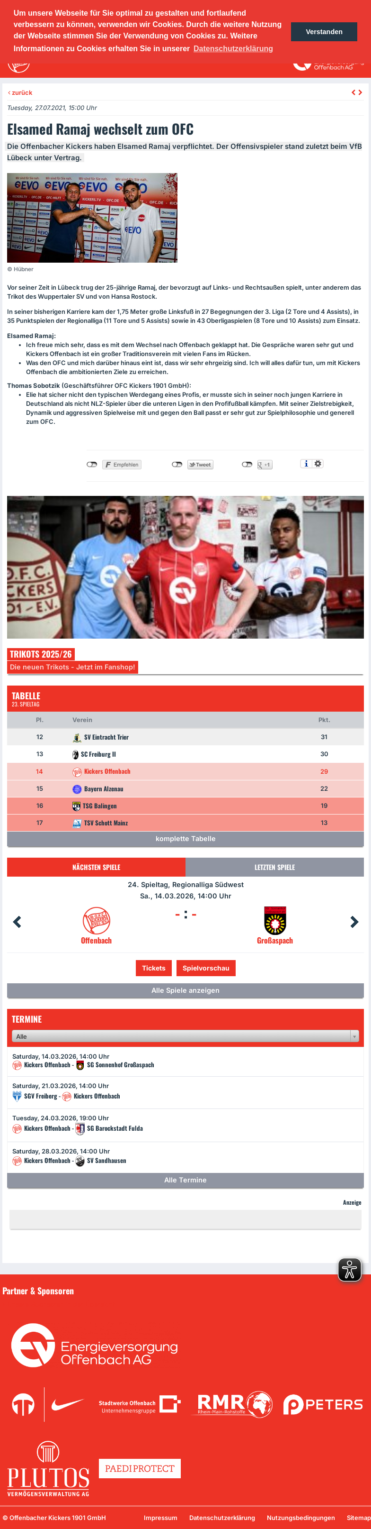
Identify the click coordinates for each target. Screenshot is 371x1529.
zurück (20, 92)
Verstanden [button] (324, 32)
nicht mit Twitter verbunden (177, 464)
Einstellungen (318, 463)
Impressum (160, 1517)
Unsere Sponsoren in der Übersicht (61, 1304)
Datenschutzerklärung (222, 1517)
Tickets (154, 968)
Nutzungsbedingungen (301, 1517)
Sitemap (359, 1517)
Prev (16, 922)
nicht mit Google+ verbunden (247, 464)
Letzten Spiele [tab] (275, 867)
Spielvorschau (206, 968)
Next (354, 922)
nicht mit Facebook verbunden (92, 464)
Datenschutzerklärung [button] (233, 49)
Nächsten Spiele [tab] (96, 867)
